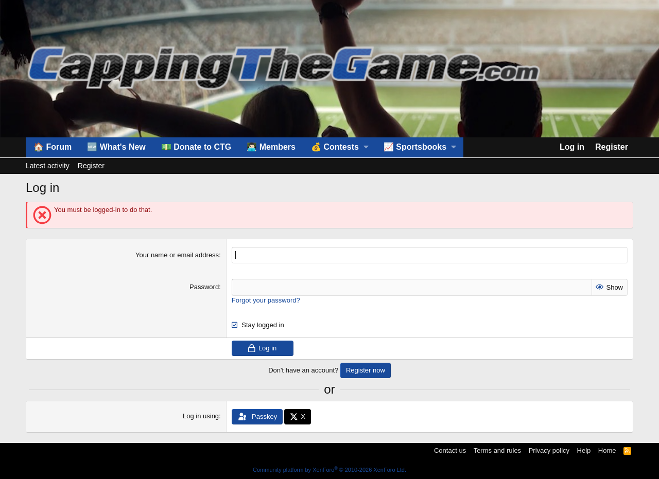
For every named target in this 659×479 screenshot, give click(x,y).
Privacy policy (549, 450)
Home (607, 450)
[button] (339, 147)
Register (91, 166)
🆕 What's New (116, 147)
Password (204, 287)
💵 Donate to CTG (196, 147)
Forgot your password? (266, 300)
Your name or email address (177, 255)
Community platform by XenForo (329, 470)
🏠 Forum (52, 147)
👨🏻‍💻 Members (271, 147)
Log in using (201, 416)
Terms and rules (497, 450)
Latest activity (48, 166)
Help (584, 450)
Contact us (450, 450)
